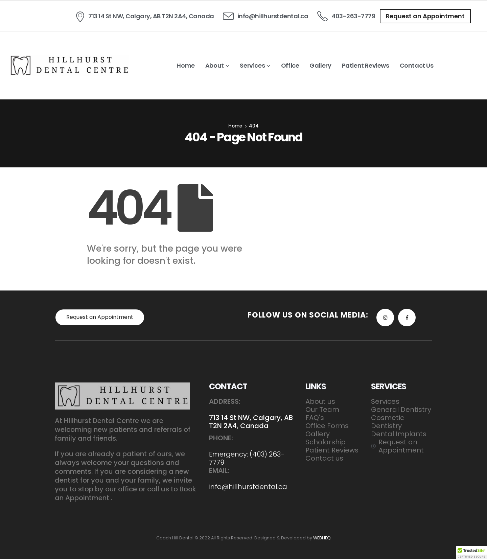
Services (252, 65)
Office (290, 65)
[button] (425, 16)
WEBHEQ (322, 538)
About (214, 65)
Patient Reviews (365, 65)
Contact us (417, 65)
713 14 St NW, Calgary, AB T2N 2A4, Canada (251, 421)
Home (185, 65)
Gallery (320, 65)
